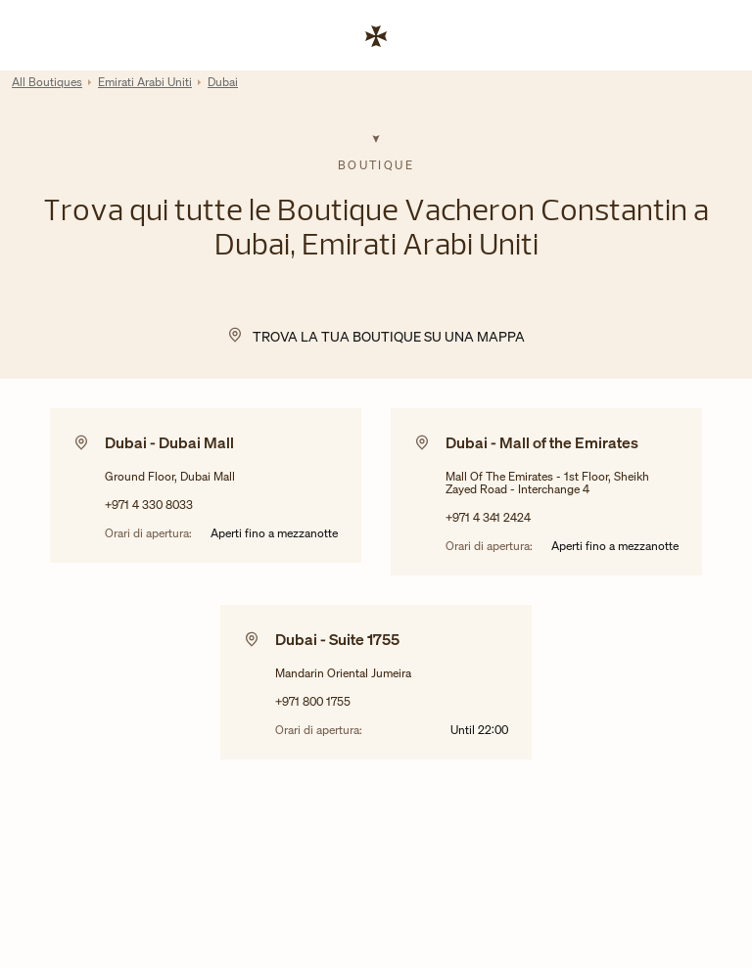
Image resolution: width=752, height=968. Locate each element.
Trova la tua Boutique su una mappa (389, 336)
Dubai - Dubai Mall (169, 442)
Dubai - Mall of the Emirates (542, 442)
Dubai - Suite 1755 (337, 639)
